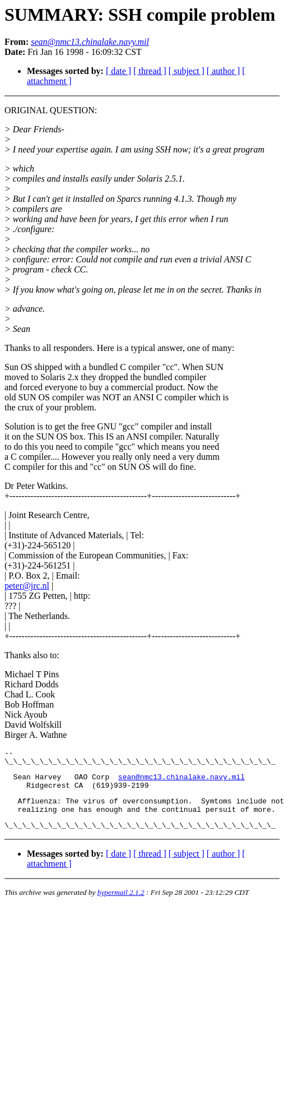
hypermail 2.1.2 (121, 904)
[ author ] (223, 71)
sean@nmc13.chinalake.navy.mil (181, 782)
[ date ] (118, 71)
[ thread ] (149, 71)
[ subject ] (186, 71)
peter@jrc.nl (26, 585)
